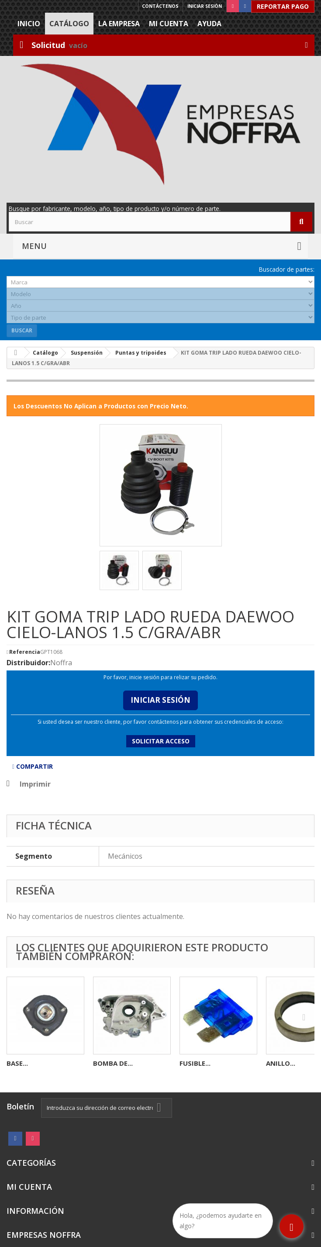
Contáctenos (160, 6)
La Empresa (119, 23)
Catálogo (69, 23)
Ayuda (209, 23)
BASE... (17, 1063)
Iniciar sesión (204, 6)
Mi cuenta (168, 23)
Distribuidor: (28, 662)
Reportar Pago (283, 6)
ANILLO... (280, 1063)
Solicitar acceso (161, 741)
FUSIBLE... (195, 1063)
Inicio (28, 23)
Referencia (24, 652)
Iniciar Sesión (160, 700)
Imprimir (35, 784)
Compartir (32, 766)
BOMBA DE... (113, 1063)
